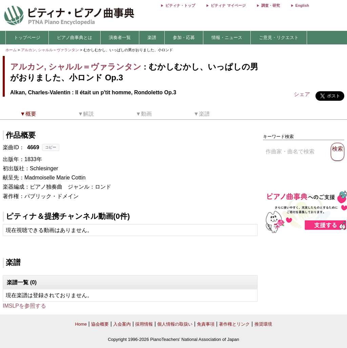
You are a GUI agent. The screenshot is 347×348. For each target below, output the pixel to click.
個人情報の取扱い (174, 324)
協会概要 (100, 324)
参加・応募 (184, 37)
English (302, 5)
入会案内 (122, 324)
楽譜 (151, 37)
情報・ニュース (226, 37)
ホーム (11, 50)
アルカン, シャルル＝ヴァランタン (50, 50)
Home (81, 324)
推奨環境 (263, 324)
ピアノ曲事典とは (74, 37)
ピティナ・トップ (180, 5)
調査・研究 (270, 5)
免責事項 (206, 324)
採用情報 (144, 324)
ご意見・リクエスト (279, 37)
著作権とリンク (234, 324)
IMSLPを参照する (24, 306)
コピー (50, 147)
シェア (302, 94)
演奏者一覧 (120, 37)
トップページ (27, 37)
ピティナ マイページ (228, 5)
